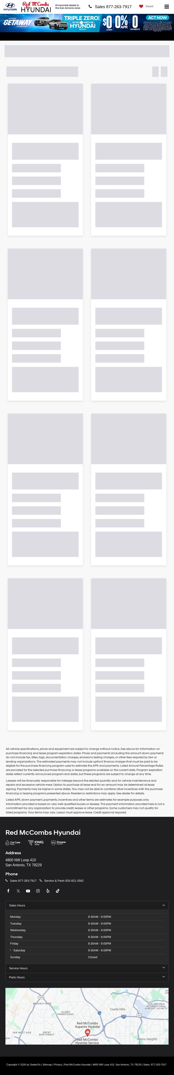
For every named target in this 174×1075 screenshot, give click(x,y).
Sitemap (47, 1064)
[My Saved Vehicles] (145, 6)
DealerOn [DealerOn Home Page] (35, 1064)
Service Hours (87, 968)
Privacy (58, 1064)
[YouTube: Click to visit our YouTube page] (28, 891)
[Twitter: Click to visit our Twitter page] (18, 891)
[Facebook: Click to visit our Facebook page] (8, 891)
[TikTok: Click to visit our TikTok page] (58, 891)
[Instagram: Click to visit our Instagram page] (38, 891)
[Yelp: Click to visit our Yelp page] (48, 891)
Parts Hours (87, 977)
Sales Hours (87, 905)
